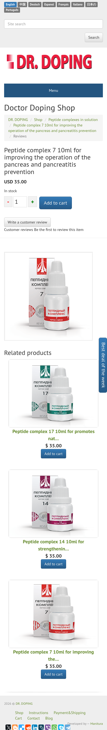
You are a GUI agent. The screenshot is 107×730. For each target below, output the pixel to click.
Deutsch (35, 4)
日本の (91, 4)
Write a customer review (27, 222)
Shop (19, 712)
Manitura (96, 723)
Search (93, 37)
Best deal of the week (103, 365)
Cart (18, 718)
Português (12, 10)
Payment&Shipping (70, 712)
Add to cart (55, 203)
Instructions (38, 712)
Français (63, 4)
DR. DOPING (24, 703)
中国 (22, 4)
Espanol (49, 4)
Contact (33, 718)
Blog (49, 718)
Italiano (77, 4)
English (10, 4)
